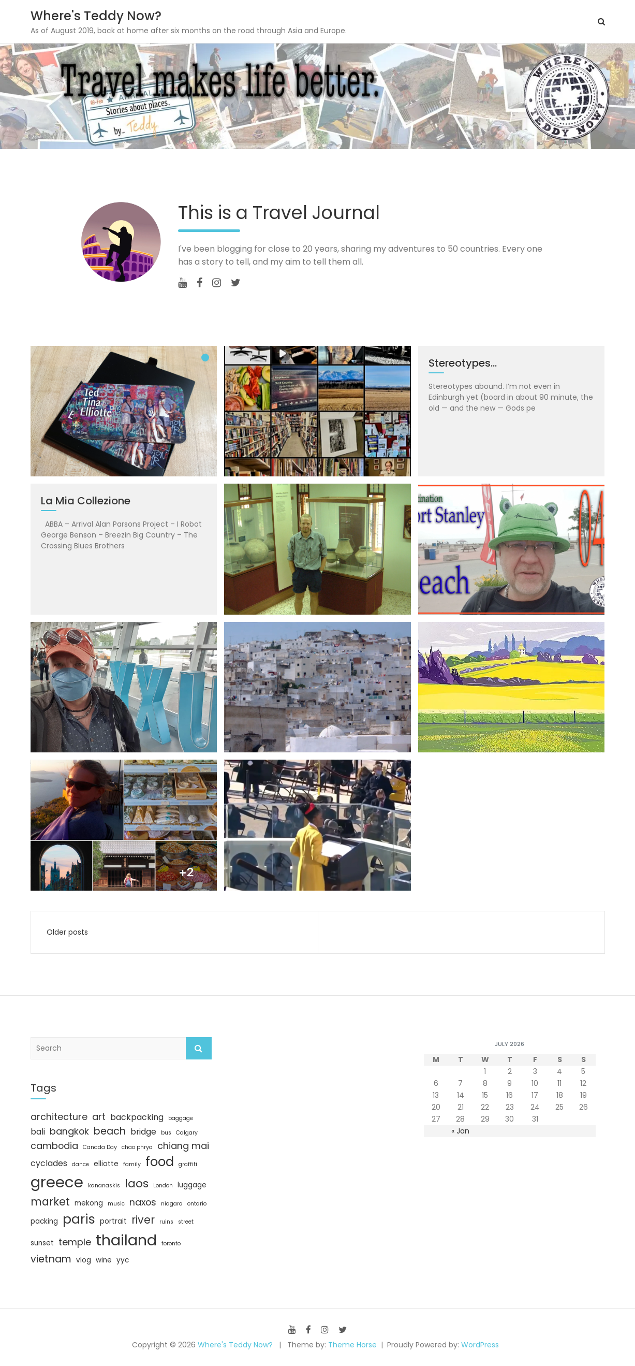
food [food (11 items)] (159, 1161)
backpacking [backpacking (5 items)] (137, 1117)
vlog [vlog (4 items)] (83, 1260)
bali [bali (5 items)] (38, 1132)
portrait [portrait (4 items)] (113, 1221)
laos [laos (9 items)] (137, 1183)
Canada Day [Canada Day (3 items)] (100, 1147)
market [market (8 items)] (50, 1201)
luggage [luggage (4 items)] (192, 1185)
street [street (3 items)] (186, 1222)
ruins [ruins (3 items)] (166, 1222)
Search (199, 1048)
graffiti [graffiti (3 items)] (188, 1164)
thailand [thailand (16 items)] (126, 1240)
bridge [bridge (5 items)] (143, 1132)
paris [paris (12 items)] (79, 1219)
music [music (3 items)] (116, 1204)
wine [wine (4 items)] (104, 1260)
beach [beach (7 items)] (110, 1131)
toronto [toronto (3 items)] (171, 1243)
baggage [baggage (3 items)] (180, 1118)
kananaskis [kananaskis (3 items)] (104, 1185)
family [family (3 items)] (132, 1164)
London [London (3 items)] (163, 1185)
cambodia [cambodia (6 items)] (54, 1145)
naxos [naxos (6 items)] (142, 1202)
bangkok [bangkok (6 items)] (69, 1131)
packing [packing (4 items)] (44, 1221)
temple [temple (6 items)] (74, 1242)
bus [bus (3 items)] (166, 1133)
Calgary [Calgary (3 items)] (187, 1133)
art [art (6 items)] (99, 1116)
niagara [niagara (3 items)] (172, 1204)
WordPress (480, 1345)
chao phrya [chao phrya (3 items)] (137, 1147)
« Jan (460, 1131)
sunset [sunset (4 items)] (42, 1243)
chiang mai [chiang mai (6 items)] (183, 1145)
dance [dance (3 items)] (80, 1164)
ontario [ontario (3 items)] (196, 1204)
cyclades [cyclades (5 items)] (49, 1163)
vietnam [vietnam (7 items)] (51, 1259)
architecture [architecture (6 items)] (59, 1116)
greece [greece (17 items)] (57, 1182)
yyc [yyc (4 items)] (122, 1260)
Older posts (67, 932)
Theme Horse (352, 1345)
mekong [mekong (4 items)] (89, 1203)
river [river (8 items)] (143, 1219)
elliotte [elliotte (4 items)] (106, 1164)
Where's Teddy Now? (96, 15)
